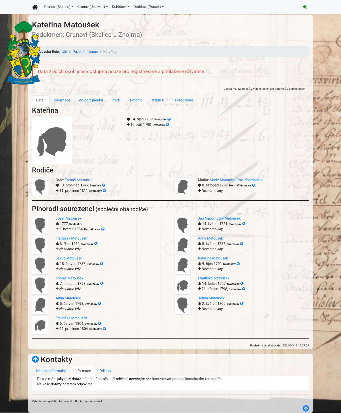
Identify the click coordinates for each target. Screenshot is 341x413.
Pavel (77, 52)
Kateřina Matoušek (213, 258)
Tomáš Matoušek (79, 180)
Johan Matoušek (211, 298)
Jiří (64, 52)
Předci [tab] (116, 100)
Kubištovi (119, 7)
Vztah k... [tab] (159, 100)
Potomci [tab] (137, 100)
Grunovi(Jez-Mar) (91, 7)
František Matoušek (71, 238)
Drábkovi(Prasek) (147, 7)
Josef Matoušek (68, 218)
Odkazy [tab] (105, 371)
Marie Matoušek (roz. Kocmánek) (236, 180)
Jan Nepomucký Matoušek (219, 218)
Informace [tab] (62, 100)
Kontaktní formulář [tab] (51, 371)
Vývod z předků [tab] (91, 100)
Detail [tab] (40, 100)
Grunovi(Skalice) (57, 7)
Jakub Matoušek (69, 258)
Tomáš (92, 52)
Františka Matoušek (213, 278)
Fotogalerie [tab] (184, 100)
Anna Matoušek (210, 238)
